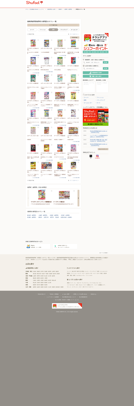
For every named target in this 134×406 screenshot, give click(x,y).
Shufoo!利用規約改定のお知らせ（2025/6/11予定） (98, 131)
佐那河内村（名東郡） (67, 217)
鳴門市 (52, 217)
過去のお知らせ (103, 149)
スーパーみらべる (94, 282)
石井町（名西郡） (66, 215)
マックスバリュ (85, 282)
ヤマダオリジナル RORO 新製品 (33, 70)
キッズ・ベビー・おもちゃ (84, 273)
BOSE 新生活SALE (45, 69)
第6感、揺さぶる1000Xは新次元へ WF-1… (33, 158)
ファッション (43, 29)
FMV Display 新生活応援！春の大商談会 (73, 158)
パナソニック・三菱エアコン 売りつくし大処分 (33, 175)
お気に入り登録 (38, 40)
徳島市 (40, 217)
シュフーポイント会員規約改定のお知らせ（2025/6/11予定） (99, 136)
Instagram (97, 157)
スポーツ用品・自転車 (101, 273)
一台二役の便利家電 (45, 52)
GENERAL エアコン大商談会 (73, 88)
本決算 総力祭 (70, 139)
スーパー (32, 29)
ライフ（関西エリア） (88, 285)
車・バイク (93, 273)
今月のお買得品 (57, 69)
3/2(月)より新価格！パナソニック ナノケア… (59, 88)
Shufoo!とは (93, 294)
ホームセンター (74, 29)
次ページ (76, 34)
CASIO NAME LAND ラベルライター (60, 123)
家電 (84, 100)
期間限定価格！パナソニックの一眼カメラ (73, 105)
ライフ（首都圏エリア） (100, 285)
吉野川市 (46, 217)
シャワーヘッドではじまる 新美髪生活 (73, 123)
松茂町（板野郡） (32, 217)
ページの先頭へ (104, 252)
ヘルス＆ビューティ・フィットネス (84, 275)
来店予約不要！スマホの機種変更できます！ (73, 53)
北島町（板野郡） (54, 215)
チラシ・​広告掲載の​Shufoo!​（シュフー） (35, 9)
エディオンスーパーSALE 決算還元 (46, 140)
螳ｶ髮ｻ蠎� (74, 37)
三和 (83, 287)
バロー (80, 287)
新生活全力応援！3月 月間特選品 (59, 53)
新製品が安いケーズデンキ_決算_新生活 (60, 105)
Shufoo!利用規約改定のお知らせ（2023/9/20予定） (98, 144)
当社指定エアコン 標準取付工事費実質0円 (60, 175)
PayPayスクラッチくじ (72, 69)
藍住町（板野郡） (32, 215)
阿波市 (57, 217)
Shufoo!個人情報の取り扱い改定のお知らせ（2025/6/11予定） (98, 140)
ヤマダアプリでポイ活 (58, 157)
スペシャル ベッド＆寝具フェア (46, 175)
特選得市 (29, 139)
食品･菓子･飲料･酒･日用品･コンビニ (80, 271)
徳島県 (60, 9)
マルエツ (81, 285)
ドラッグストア (64, 29)
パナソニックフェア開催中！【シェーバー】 (32, 105)
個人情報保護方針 (83, 297)
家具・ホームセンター (102, 271)
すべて (98, 102)
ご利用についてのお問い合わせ (80, 294)
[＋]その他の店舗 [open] (36, 55)
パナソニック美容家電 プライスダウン (46, 105)
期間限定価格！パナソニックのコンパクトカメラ (46, 123)
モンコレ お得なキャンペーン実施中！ (73, 175)
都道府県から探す (51, 9)
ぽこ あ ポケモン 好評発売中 (32, 53)
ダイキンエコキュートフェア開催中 (46, 88)
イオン (100, 282)
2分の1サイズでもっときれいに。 (33, 88)
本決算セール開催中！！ (59, 139)
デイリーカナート (89, 287)
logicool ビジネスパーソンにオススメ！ (33, 123)
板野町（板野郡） (69, 9)
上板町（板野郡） (43, 215)
